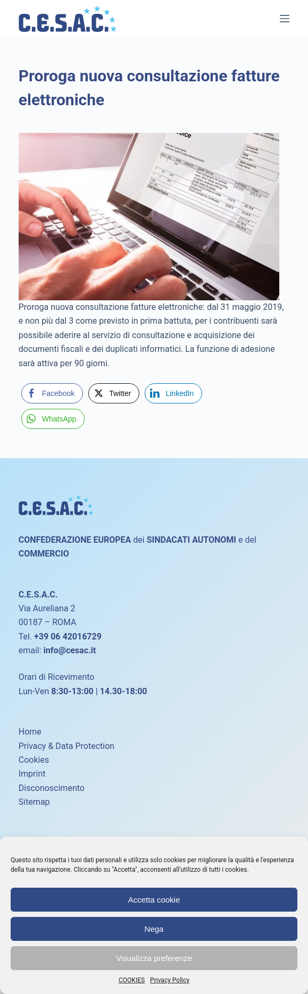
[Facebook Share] (52, 393)
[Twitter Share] (113, 393)
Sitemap (34, 802)
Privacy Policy (169, 980)
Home (30, 732)
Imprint (32, 774)
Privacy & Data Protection (66, 746)
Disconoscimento (52, 788)
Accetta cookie (154, 899)
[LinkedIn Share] (173, 393)
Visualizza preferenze (154, 958)
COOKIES (132, 980)
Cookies (34, 760)
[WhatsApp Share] (53, 419)
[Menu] (284, 18)
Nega (154, 928)
